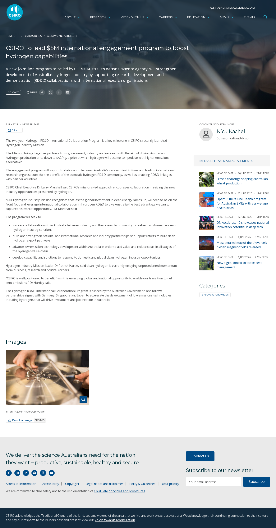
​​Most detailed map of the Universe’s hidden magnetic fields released (242, 245)
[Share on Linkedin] (59, 92)
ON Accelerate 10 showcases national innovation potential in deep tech (243, 224)
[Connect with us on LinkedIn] (26, 473)
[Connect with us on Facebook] (9, 473)
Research (100, 18)
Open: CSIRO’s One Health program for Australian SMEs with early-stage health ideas (242, 203)
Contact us (200, 456)
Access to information (21, 484)
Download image (27, 420)
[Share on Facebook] (42, 92)
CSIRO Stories (33, 36)
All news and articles (60, 36)
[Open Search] (265, 18)
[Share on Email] (68, 92)
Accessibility (50, 484)
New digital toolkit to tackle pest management (239, 265)
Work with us (135, 18)
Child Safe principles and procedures (119, 491)
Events (249, 18)
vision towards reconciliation (115, 520)
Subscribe (256, 482)
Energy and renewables (214, 294)
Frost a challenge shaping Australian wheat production (242, 181)
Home (9, 36)
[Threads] (43, 473)
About (72, 18)
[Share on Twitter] (50, 92)
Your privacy (170, 484)
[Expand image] (47, 377)
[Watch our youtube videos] (52, 473)
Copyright (72, 484)
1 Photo (14, 130)
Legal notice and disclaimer (104, 484)
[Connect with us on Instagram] (17, 473)
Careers (168, 18)
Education (198, 18)
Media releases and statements (226, 161)
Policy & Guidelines (142, 484)
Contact (13, 92)
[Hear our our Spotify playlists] (34, 473)
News (227, 18)
